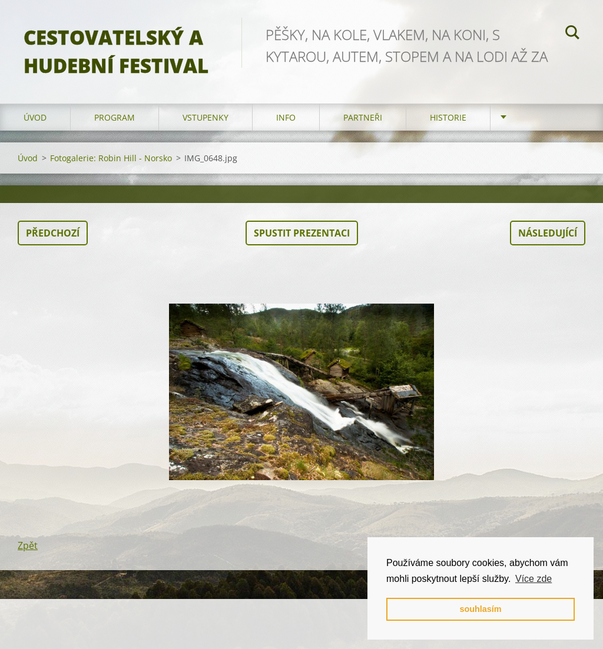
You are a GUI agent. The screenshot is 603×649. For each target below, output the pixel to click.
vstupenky (205, 117)
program (114, 117)
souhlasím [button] (480, 609)
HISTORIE (448, 117)
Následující (547, 233)
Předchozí (52, 233)
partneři (362, 117)
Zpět (28, 545)
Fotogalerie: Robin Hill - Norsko (111, 158)
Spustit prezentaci (302, 233)
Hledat (572, 34)
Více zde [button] (533, 579)
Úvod (35, 117)
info (286, 117)
